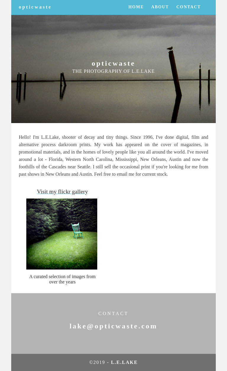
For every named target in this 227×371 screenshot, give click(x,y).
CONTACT (188, 7)
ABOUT (160, 7)
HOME (136, 7)
